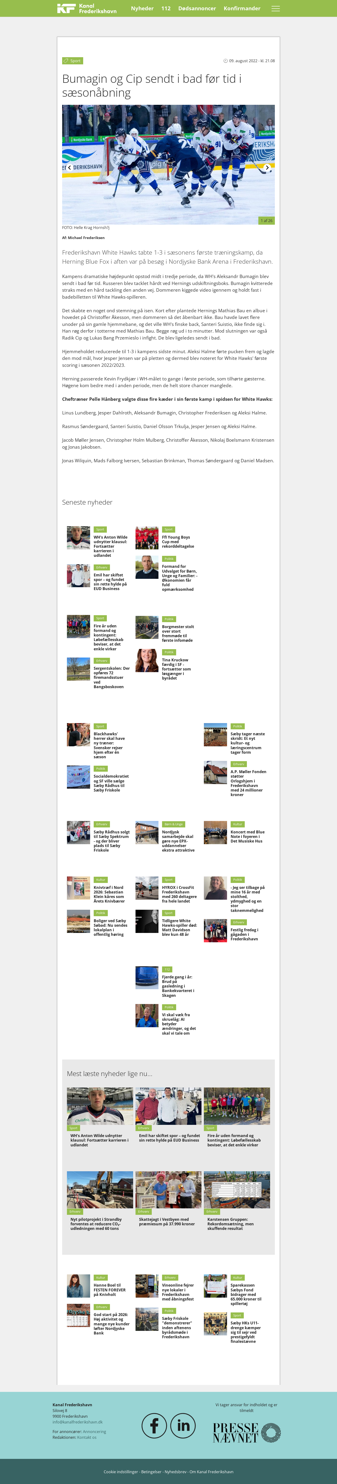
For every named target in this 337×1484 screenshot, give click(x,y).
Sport (100, 529)
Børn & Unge (174, 824)
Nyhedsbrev (175, 1471)
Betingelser (152, 1471)
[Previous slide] (70, 168)
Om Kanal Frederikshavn (212, 1471)
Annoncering (94, 1431)
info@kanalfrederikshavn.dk (78, 1422)
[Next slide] (267, 168)
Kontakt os (87, 1437)
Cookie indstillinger (121, 1471)
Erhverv (101, 567)
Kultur (237, 824)
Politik (169, 559)
